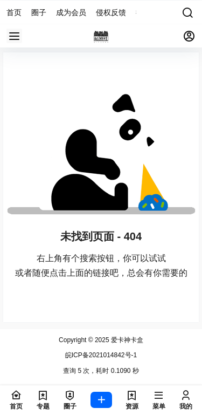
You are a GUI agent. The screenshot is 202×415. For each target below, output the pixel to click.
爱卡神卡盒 (126, 340)
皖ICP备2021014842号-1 (101, 355)
